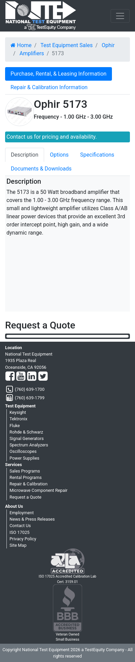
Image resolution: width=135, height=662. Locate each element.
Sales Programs (24, 471)
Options (59, 155)
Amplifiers (32, 53)
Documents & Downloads (41, 168)
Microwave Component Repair (38, 490)
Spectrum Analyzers (28, 444)
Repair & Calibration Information (49, 87)
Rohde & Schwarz (26, 432)
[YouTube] (21, 376)
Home (21, 45)
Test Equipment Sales (66, 45)
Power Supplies (24, 458)
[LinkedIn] (32, 376)
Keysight (17, 412)
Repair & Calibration (28, 483)
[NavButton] (120, 16)
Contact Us (20, 525)
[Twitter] (43, 376)
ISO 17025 (19, 532)
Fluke (14, 425)
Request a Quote (25, 497)
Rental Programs (25, 477)
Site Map (17, 545)
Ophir (108, 45)
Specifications (97, 155)
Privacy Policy (22, 538)
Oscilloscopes (23, 451)
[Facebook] (10, 376)
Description (24, 155)
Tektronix (18, 418)
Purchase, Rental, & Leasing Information (59, 74)
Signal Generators (26, 438)
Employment (21, 512)
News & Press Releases (32, 519)
